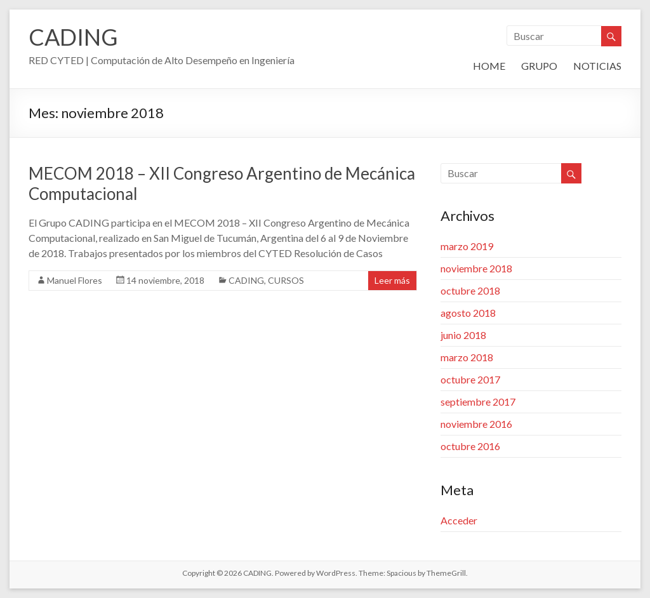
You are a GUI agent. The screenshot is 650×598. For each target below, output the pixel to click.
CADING (73, 37)
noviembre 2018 (476, 268)
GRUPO (539, 66)
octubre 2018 (470, 290)
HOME (489, 66)
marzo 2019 (467, 246)
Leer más (392, 280)
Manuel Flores (74, 280)
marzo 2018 (467, 357)
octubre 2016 (470, 446)
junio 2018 (463, 335)
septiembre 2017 (478, 401)
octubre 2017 (470, 379)
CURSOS (286, 280)
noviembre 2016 (476, 424)
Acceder (459, 520)
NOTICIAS (597, 66)
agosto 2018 (468, 313)
